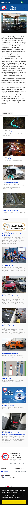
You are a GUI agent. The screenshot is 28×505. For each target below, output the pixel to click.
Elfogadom (14, 502)
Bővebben (17, 497)
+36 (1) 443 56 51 (5, 471)
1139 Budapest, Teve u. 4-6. (17, 463)
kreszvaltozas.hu (5, 2)
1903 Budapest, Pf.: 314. (20, 471)
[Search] (16, 487)
